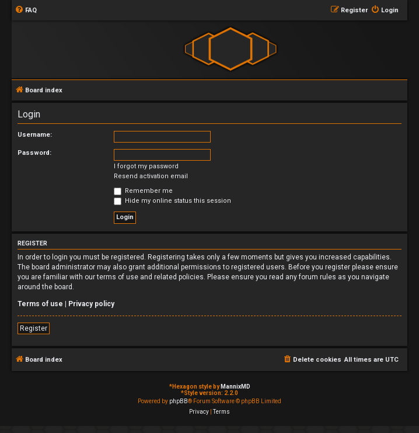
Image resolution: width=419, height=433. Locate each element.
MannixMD (235, 386)
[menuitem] (26, 11)
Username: (35, 134)
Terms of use (40, 304)
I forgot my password (146, 166)
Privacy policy (91, 304)
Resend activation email (151, 176)
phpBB (178, 401)
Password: (34, 153)
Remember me (143, 191)
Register (33, 328)
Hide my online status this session (172, 201)
